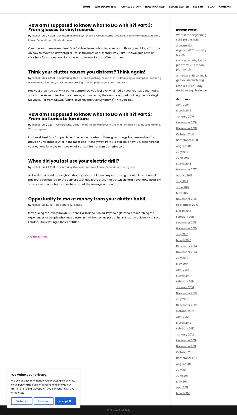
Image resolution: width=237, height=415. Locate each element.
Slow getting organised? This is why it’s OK (191, 50)
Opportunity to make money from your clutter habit (87, 199)
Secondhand (44, 40)
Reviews (198, 7)
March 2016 (183, 211)
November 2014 (186, 252)
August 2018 (184, 146)
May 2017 (182, 193)
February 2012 (185, 328)
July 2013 (182, 299)
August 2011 (184, 364)
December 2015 (186, 222)
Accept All (65, 401)
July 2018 (182, 152)
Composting (63, 124)
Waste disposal (63, 40)
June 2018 (182, 158)
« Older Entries (37, 237)
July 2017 (182, 181)
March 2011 (183, 393)
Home (86, 7)
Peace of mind (110, 78)
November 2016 (186, 199)
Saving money (65, 82)
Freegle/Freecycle (84, 35)
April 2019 (182, 105)
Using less (121, 82)
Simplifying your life (102, 82)
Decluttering (64, 35)
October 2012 (185, 311)
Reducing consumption (134, 78)
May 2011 (181, 382)
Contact (225, 7)
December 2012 (186, 305)
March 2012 (183, 323)
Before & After (179, 7)
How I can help (155, 7)
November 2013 (186, 293)
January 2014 (185, 287)
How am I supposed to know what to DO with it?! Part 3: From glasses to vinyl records (90, 27)
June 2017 (182, 187)
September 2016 (187, 205)
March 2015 (183, 240)
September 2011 (186, 358)
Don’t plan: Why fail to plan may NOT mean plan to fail (191, 65)
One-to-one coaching (86, 78)
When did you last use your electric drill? (73, 161)
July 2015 (182, 234)
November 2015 (186, 228)
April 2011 (182, 387)
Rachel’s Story (131, 7)
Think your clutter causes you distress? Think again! (86, 72)
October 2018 (185, 134)
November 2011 (186, 346)
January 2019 (185, 117)
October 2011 (184, 352)
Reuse (32, 40)
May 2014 (182, 264)
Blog (211, 7)
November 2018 (186, 128)
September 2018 (187, 140)
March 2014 (183, 276)
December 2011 (186, 340)
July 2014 (182, 258)
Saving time (82, 82)
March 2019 (183, 110)
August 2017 (184, 175)
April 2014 (182, 270)
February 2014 (185, 281)
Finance (77, 205)
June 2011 (182, 376)
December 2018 (186, 122)
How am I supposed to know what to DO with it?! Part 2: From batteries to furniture (90, 116)
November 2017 (186, 169)
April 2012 (182, 317)
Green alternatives (107, 35)
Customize (21, 401)
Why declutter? (105, 7)
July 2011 (181, 370)
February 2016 (185, 217)
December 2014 (186, 246)
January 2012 (185, 334)
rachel (36, 35)
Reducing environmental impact (139, 35)
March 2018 (183, 164)
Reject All (43, 401)
